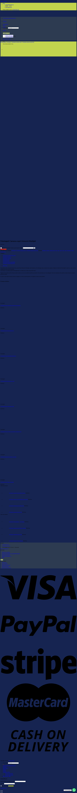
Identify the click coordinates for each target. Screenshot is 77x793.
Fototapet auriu (6, 260)
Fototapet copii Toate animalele (7, 482)
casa (56, 250)
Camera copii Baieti (9, 36)
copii (63, 250)
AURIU (4, 27)
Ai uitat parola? (3, 788)
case (58, 250)
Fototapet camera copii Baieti (9, 262)
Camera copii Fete (9, 35)
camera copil (52, 250)
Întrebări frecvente (6, 555)
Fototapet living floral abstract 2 (7, 330)
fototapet (69, 250)
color (61, 250)
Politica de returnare (6, 567)
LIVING (4, 30)
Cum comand (5, 563)
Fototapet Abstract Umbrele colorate (8, 457)
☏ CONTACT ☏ (6, 39)
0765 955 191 (16, 9)
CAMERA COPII (6, 33)
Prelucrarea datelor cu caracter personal (11, 553)
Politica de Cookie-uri (6, 556)
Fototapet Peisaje (7, 256)
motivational (3, 252)
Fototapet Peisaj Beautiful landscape (8, 356)
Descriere (5, 265)
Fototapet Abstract (7, 258)
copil (66, 250)
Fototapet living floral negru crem (7, 381)
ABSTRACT (5, 24)
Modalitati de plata (6, 565)
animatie (44, 250)
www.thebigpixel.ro (4, 548)
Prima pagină (3, 42)
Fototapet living (6, 259)
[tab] (40, 265)
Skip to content (3, 1)
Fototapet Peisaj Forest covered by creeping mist (10, 431)
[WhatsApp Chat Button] (74, 790)
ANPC (3, 557)
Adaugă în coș (3, 249)
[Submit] (3, 764)
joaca (72, 250)
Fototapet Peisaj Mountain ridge (7, 406)
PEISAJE (4, 21)
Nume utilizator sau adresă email (7, 781)
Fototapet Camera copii (16, 42)
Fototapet (9, 42)
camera (47, 250)
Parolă (2, 783)
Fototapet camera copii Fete (28, 42)
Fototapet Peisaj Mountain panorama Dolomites (10, 305)
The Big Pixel (11, 760)
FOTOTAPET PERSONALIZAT (9, 18)
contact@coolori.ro (6, 546)
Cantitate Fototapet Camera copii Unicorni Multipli (12, 248)
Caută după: (5, 763)
